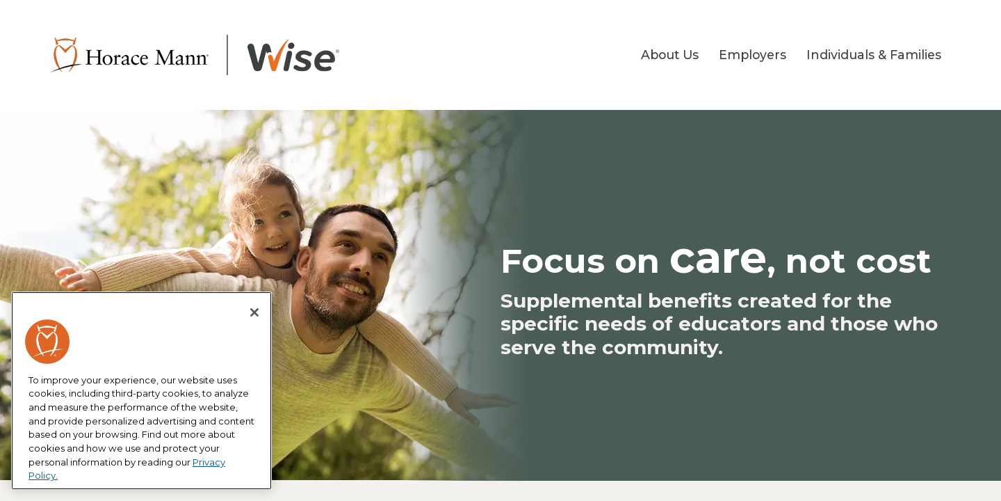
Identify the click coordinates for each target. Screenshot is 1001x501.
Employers (752, 54)
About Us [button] (670, 54)
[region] (141, 391)
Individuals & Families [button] (873, 54)
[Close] (254, 312)
